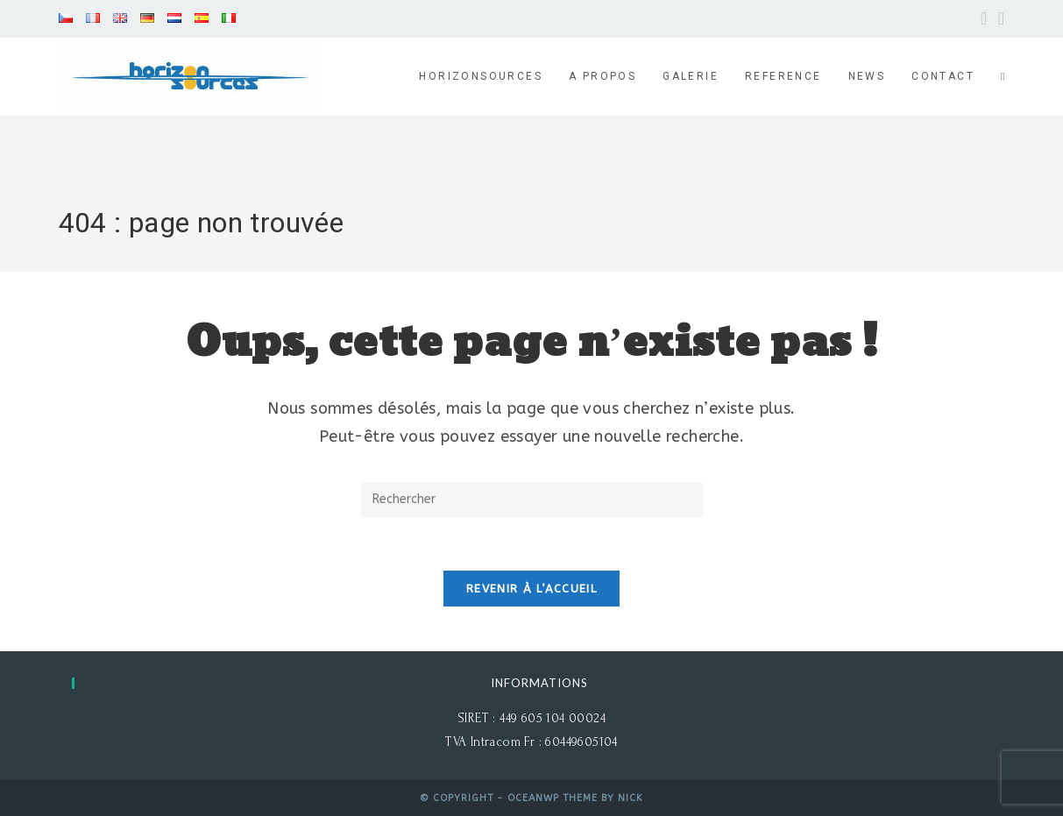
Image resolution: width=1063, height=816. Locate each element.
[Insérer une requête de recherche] (532, 499)
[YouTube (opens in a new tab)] (999, 19)
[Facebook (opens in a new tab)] (984, 19)
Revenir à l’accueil (531, 588)
